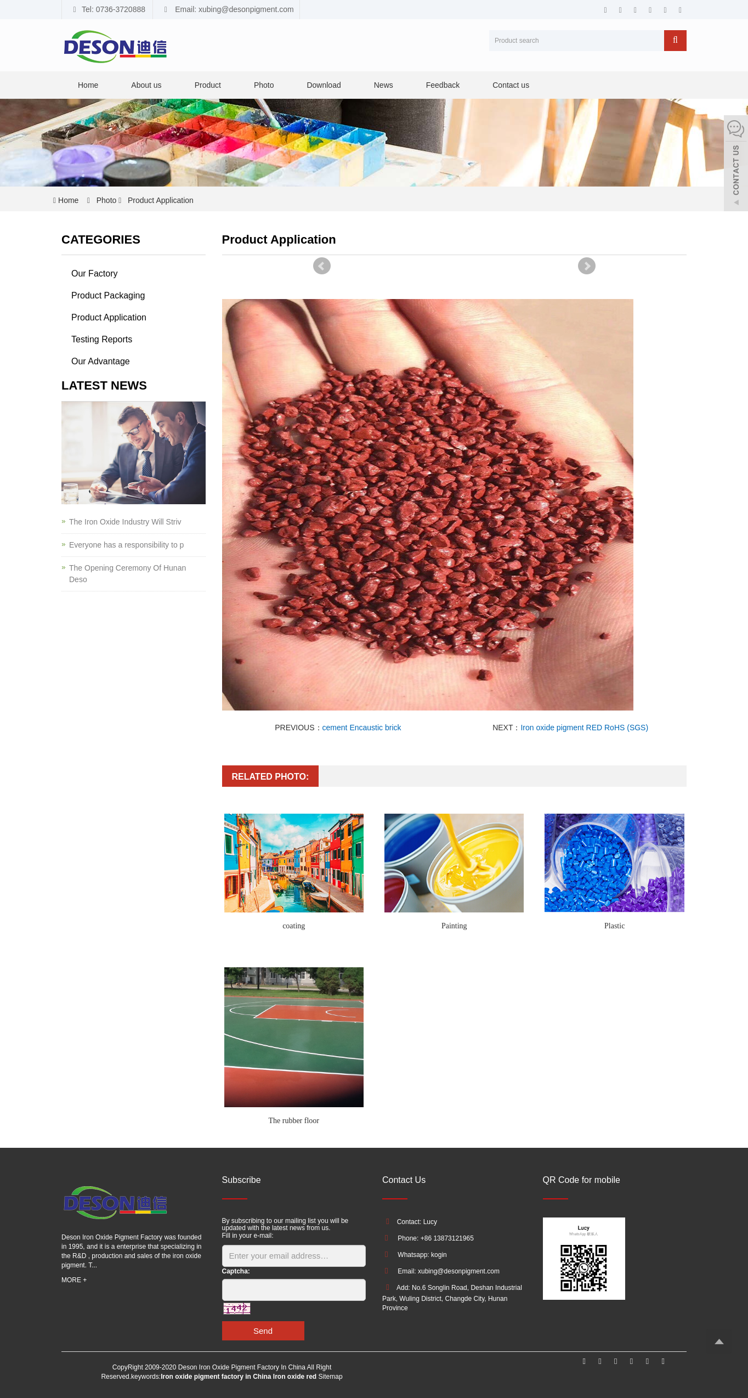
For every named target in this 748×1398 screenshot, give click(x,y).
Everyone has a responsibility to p (126, 544)
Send (263, 1330)
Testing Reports (101, 339)
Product (208, 85)
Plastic (614, 926)
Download (324, 85)
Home (88, 85)
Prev (322, 266)
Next (587, 266)
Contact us (510, 85)
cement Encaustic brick (361, 727)
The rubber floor (293, 1121)
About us (146, 85)
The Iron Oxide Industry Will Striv (125, 521)
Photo (264, 85)
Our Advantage (100, 361)
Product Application (160, 200)
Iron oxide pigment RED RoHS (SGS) (584, 727)
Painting (454, 926)
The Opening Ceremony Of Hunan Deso (127, 573)
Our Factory (94, 273)
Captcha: (236, 1271)
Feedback (443, 85)
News (383, 85)
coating (293, 926)
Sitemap (331, 1376)
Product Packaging (108, 295)
